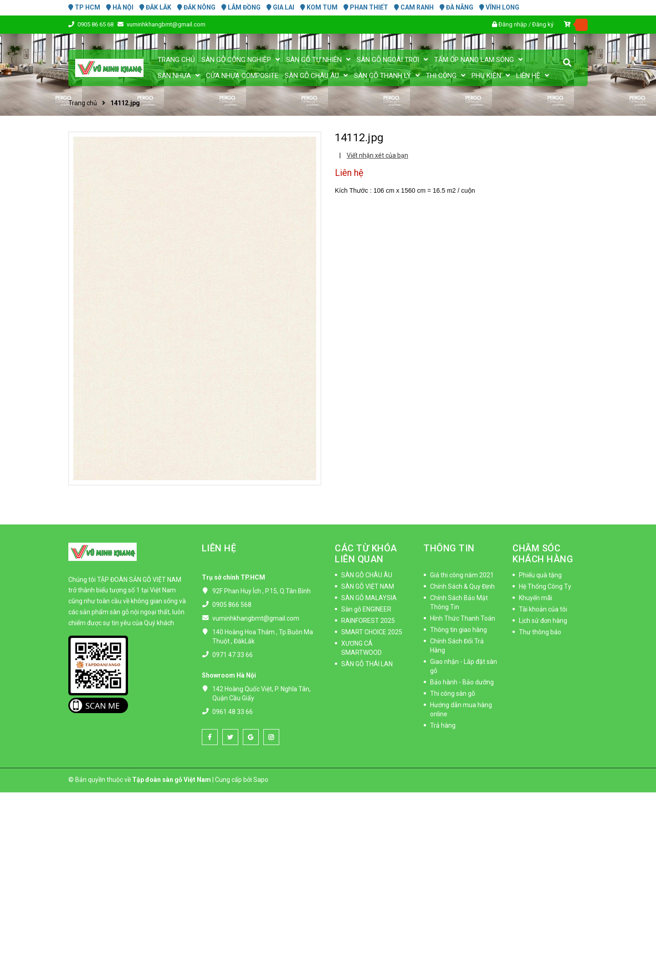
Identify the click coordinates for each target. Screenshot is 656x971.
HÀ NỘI (119, 7)
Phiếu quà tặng (540, 575)
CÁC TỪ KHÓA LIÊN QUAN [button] (366, 554)
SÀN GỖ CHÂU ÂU (366, 575)
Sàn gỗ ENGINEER (366, 609)
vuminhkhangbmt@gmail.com (166, 24)
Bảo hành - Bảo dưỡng (462, 682)
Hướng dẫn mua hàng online (461, 709)
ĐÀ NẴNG (456, 7)
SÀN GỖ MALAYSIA (369, 597)
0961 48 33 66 (232, 711)
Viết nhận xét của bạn (377, 155)
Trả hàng (443, 725)
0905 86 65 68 (96, 24)
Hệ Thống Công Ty (545, 586)
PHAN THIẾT (365, 7)
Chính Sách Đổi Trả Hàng (457, 645)
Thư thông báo (540, 632)
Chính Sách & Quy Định (462, 586)
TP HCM (84, 7)
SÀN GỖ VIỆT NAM (367, 586)
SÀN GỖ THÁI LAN (367, 664)
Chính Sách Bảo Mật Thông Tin (459, 602)
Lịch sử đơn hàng (543, 620)
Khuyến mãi (535, 597)
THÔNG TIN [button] (449, 548)
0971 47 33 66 (232, 654)
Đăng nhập (512, 24)
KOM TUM (319, 7)
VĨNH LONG (499, 7)
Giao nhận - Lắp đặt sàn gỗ (463, 666)
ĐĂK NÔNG (196, 7)
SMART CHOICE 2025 (371, 632)
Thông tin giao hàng (458, 629)
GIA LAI (280, 7)
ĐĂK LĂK (155, 7)
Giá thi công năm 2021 (462, 575)
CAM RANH (414, 7)
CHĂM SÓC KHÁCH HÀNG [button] (542, 554)
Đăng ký (543, 24)
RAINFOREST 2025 (368, 620)
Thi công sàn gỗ (452, 693)
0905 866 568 (231, 604)
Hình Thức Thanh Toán (462, 618)
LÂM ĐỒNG (241, 7)
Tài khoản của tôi (543, 609)
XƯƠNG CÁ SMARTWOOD (361, 648)
